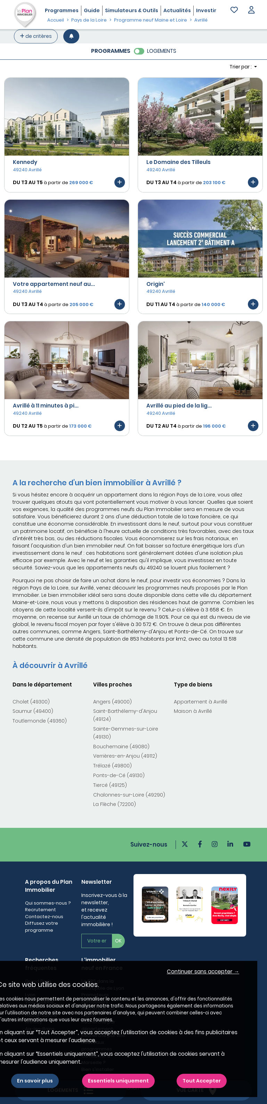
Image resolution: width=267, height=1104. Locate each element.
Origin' (155, 284)
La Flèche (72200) (114, 804)
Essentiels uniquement (118, 1080)
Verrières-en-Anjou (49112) (125, 755)
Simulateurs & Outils (131, 10)
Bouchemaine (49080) (121, 746)
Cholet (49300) (31, 701)
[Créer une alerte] (71, 36)
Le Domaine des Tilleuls (178, 162)
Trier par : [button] (241, 66)
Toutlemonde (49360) (40, 720)
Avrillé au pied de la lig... (179, 405)
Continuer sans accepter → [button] (203, 971)
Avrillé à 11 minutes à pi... (46, 405)
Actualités (177, 10)
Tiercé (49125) (110, 785)
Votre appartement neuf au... (54, 284)
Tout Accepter (202, 1080)
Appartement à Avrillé (200, 701)
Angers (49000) (112, 701)
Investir (206, 10)
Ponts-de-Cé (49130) (119, 775)
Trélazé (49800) (112, 765)
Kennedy (25, 162)
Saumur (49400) (33, 711)
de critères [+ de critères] (36, 36)
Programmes (62, 10)
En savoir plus (35, 1080)
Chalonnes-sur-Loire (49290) (129, 794)
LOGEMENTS (161, 51)
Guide (92, 10)
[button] (251, 10)
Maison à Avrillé (193, 711)
